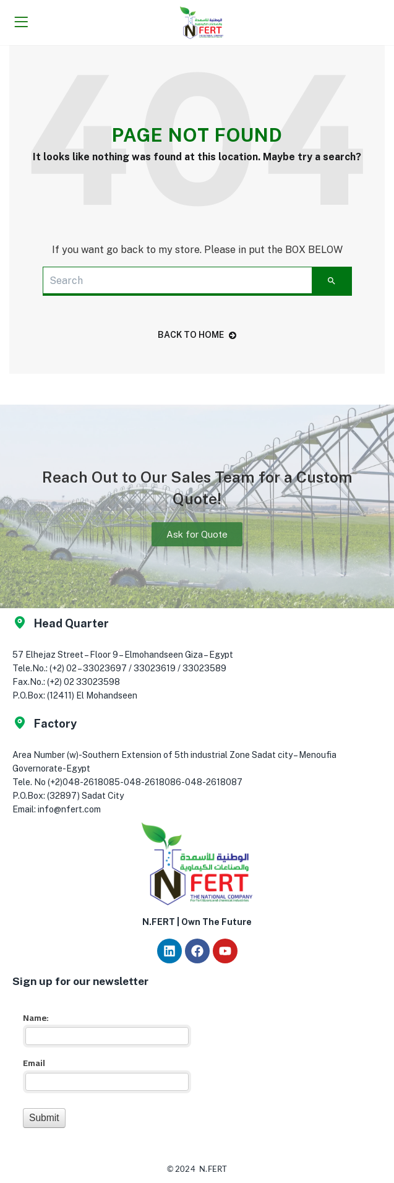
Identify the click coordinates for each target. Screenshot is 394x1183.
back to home (197, 335)
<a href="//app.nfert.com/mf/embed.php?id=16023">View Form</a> (105, 1068)
